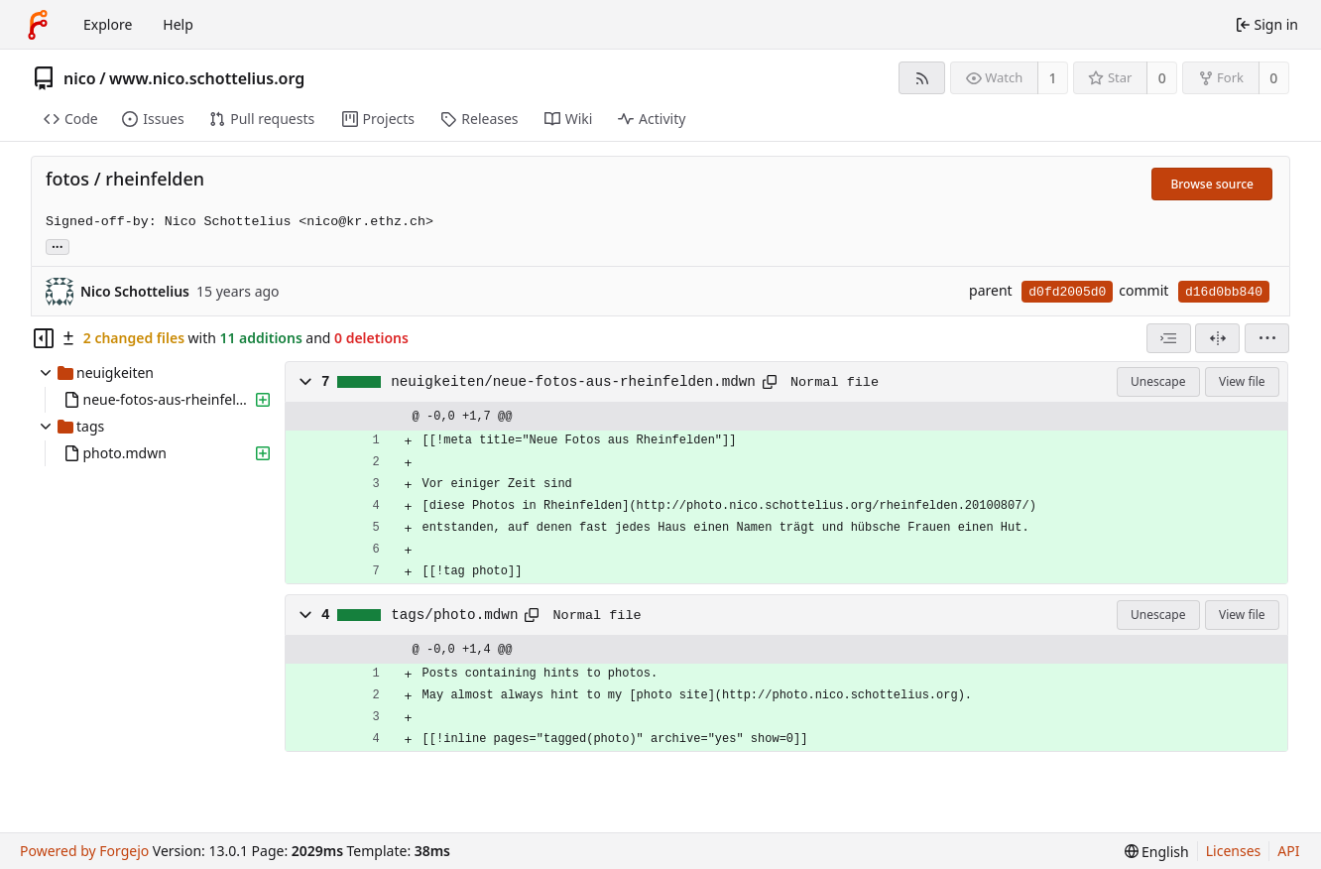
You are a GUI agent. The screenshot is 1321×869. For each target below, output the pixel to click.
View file (1241, 381)
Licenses (1233, 850)
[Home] (37, 25)
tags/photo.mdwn (454, 615)
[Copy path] (769, 382)
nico (79, 78)
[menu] (1267, 338)
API (1288, 850)
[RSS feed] (922, 78)
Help (178, 24)
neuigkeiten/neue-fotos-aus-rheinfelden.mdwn (573, 382)
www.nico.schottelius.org (206, 78)
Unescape (1158, 381)
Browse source (1212, 184)
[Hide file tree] (44, 338)
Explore (107, 24)
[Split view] (1217, 338)
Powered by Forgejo (84, 850)
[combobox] (1168, 338)
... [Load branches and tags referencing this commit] (57, 245)
